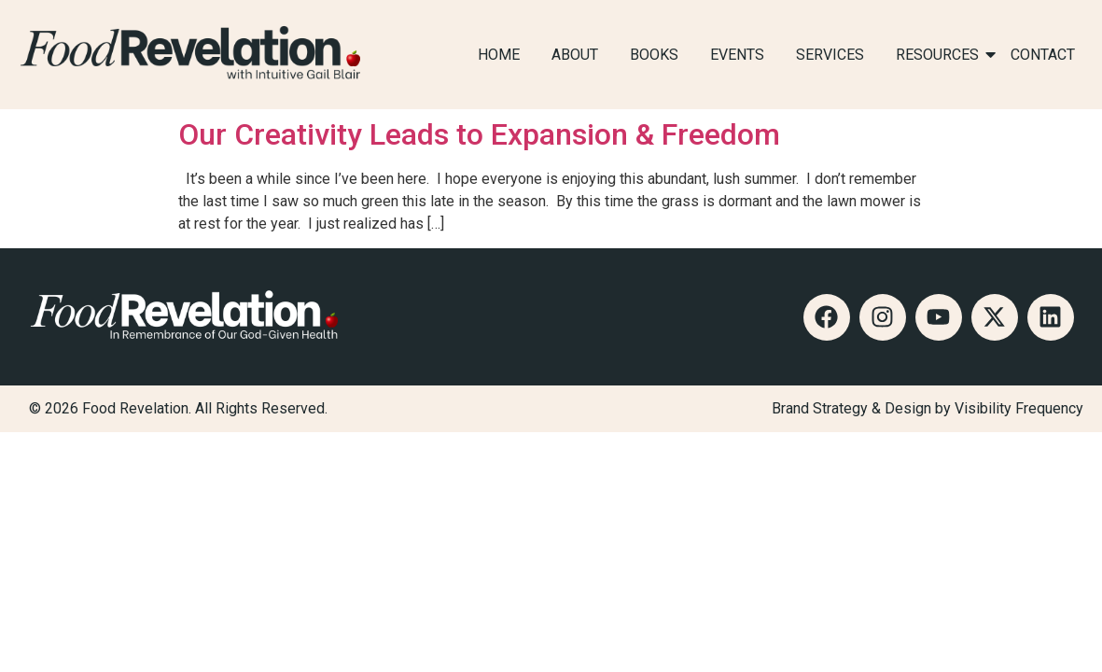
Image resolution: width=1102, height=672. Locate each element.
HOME (499, 54)
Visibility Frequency (1019, 408)
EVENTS (737, 54)
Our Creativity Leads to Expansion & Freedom (479, 134)
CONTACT (1043, 54)
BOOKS (654, 54)
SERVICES (830, 54)
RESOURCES (940, 54)
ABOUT (574, 54)
